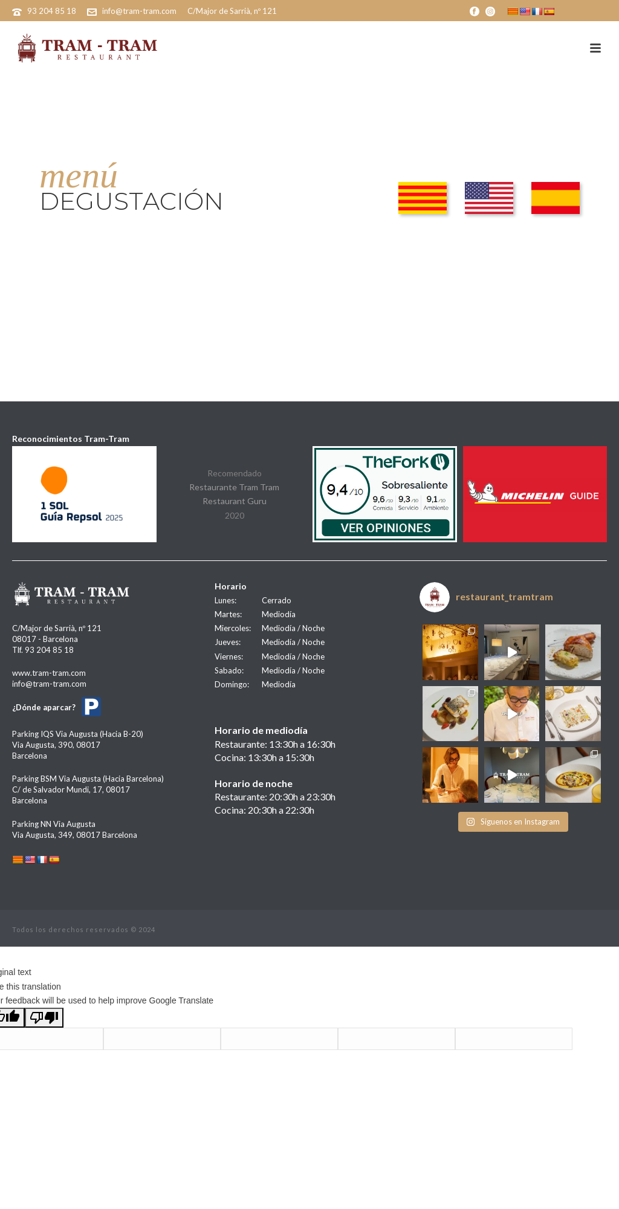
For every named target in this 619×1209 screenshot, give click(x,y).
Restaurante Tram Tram (234, 487)
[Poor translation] (44, 1018)
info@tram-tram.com (139, 11)
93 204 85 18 (51, 11)
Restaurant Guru (235, 501)
